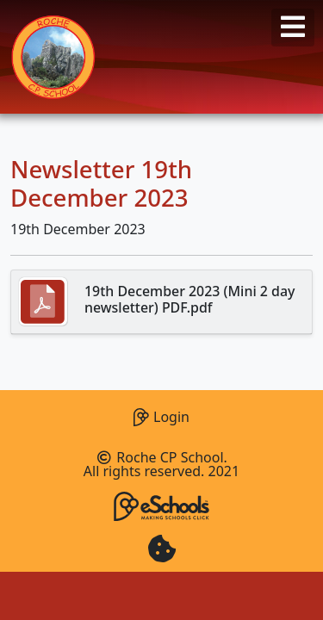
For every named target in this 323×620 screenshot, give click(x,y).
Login (161, 414)
